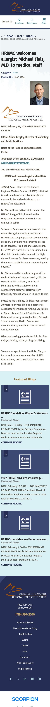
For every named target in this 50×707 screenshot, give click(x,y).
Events (25, 639)
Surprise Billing (25, 668)
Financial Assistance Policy (25, 628)
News (10, 36)
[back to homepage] (2, 36)
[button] (44, 22)
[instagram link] (39, 679)
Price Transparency (25, 663)
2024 (19, 36)
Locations (25, 657)
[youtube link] (32, 679)
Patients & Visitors (25, 622)
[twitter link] (18, 679)
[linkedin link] (25, 679)
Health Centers (25, 634)
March (29, 36)
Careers (25, 645)
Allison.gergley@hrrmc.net (15, 162)
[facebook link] (10, 679)
